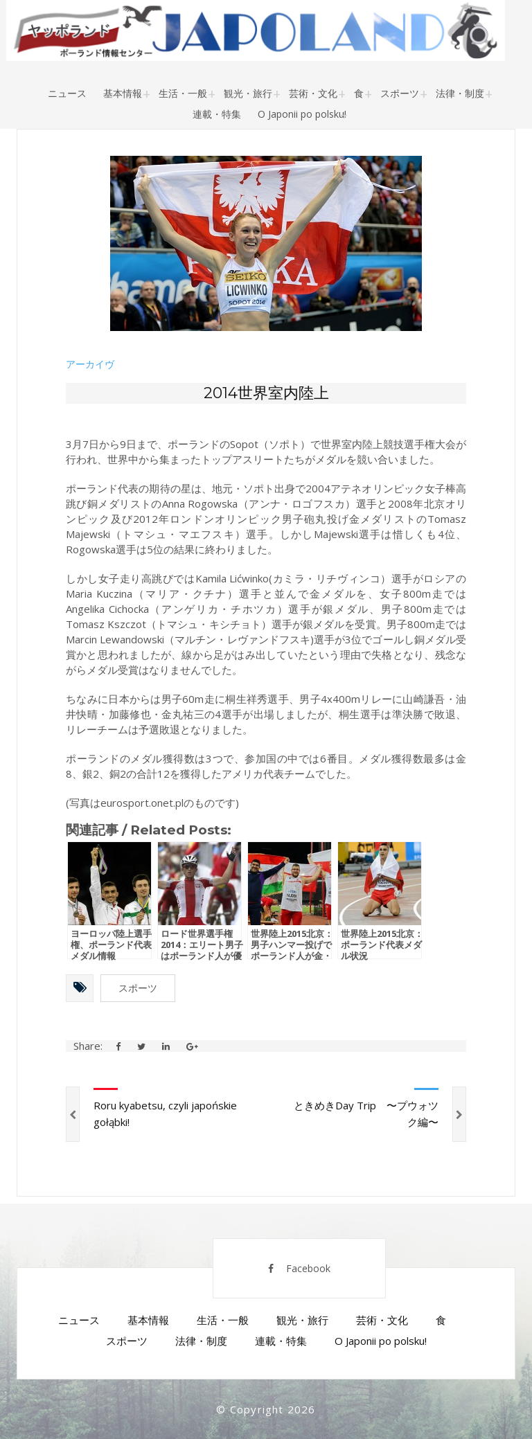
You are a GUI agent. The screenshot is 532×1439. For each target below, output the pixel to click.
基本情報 (122, 93)
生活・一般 (183, 93)
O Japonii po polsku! (302, 113)
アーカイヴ (90, 364)
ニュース (67, 93)
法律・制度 (460, 93)
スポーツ (399, 93)
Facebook (299, 1268)
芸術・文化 (313, 93)
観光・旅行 (248, 93)
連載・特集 (217, 113)
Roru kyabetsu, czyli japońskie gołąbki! (165, 1113)
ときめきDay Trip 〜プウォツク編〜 (366, 1113)
